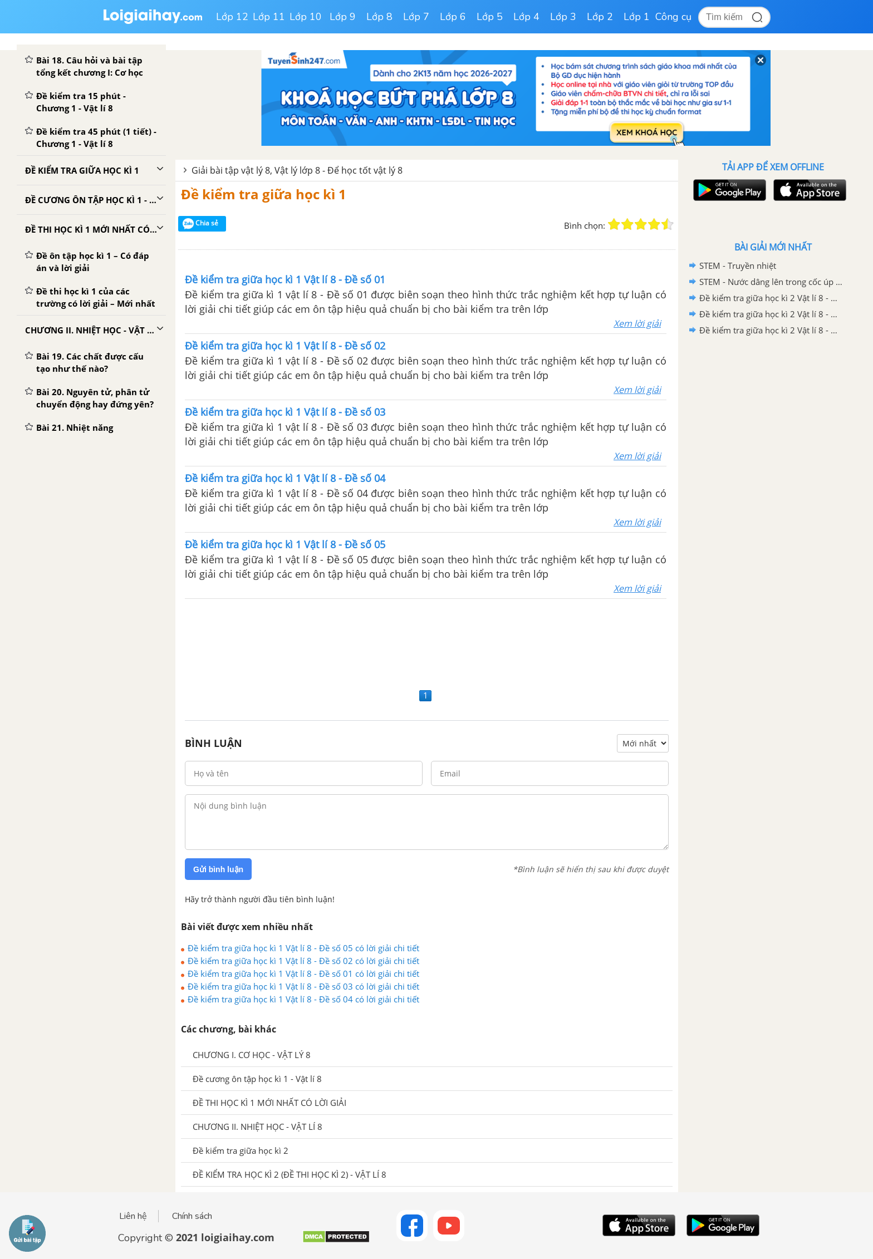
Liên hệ (133, 1216)
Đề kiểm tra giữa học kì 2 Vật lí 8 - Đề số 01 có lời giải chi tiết (771, 330)
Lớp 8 (379, 16)
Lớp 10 (306, 16)
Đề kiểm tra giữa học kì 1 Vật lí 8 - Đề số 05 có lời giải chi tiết (303, 947)
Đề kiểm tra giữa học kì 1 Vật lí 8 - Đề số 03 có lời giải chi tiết (303, 986)
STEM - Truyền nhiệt (737, 265)
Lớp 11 (269, 16)
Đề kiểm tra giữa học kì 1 (263, 194)
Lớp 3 (563, 16)
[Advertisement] (426, 642)
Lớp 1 (637, 16)
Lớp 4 (526, 16)
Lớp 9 (343, 16)
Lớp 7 (416, 16)
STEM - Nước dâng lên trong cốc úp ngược (771, 281)
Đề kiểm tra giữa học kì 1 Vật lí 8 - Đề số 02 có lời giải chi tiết (303, 960)
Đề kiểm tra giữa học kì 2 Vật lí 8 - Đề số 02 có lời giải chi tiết (771, 313)
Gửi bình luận (218, 869)
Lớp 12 (232, 16)
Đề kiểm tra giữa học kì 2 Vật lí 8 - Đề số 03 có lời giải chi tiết (771, 297)
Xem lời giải (637, 323)
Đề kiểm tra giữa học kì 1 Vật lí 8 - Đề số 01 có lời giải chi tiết (303, 973)
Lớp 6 (453, 16)
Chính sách (192, 1216)
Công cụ (673, 16)
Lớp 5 (490, 16)
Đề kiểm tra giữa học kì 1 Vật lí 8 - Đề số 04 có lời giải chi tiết (303, 999)
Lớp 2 (600, 16)
